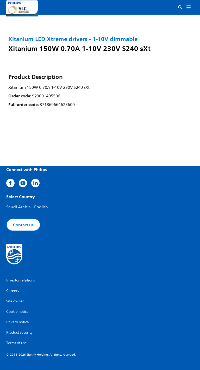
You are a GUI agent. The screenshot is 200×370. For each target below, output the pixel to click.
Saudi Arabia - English (27, 207)
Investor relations (20, 280)
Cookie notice (17, 312)
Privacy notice (17, 322)
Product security (19, 333)
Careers (12, 291)
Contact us (23, 224)
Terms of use (16, 343)
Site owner (15, 301)
